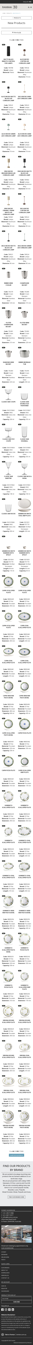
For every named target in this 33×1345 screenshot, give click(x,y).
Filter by (16, 33)
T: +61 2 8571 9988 (7, 1213)
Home (4, 13)
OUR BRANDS (5, 1268)
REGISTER (4, 1288)
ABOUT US (4, 1270)
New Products (16, 13)
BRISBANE (4, 1254)
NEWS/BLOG (5, 1275)
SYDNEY (3, 1252)
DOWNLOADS (5, 1273)
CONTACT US (5, 1278)
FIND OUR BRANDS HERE (16, 1197)
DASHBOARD (5, 1291)
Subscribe (16, 1302)
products (9, 13)
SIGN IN (3, 1286)
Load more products (16, 1155)
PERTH (3, 1259)
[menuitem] (16, 1252)
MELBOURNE (5, 1257)
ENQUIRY (27, 2)
